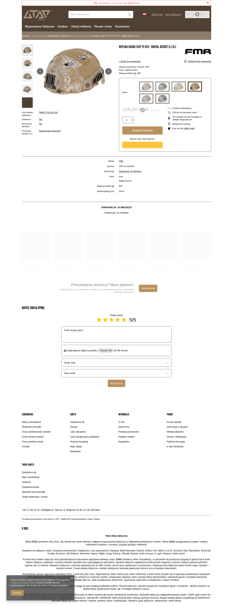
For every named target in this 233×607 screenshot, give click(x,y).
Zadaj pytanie (148, 288)
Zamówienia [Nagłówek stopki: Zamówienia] (27, 414)
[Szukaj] (129, 14)
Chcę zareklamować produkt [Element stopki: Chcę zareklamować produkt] (36, 431)
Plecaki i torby (103, 26)
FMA (121, 161)
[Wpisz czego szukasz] (100, 14)
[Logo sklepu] (38, 14)
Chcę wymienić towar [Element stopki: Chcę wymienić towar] (32, 441)
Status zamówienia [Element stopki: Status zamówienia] (31, 422)
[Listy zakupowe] (174, 14)
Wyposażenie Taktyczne (40, 26)
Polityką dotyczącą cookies (23, 582)
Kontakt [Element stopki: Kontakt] (25, 446)
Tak (40, 119)
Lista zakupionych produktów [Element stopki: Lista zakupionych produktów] (84, 436)
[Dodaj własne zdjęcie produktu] (119, 350)
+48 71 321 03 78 (30, 510)
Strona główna (39, 36)
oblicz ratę (189, 128)
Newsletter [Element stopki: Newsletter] (75, 451)
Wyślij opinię (116, 383)
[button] (40, 71)
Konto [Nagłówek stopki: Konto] (73, 414)
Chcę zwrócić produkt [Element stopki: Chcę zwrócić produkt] (33, 436)
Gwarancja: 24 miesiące (130, 171)
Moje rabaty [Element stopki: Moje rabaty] (76, 446)
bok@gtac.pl (47, 510)
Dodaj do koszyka (142, 130)
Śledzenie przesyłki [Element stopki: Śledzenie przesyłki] (31, 427)
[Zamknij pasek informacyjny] (208, 3)
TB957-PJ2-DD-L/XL (48, 112)
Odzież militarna (81, 26)
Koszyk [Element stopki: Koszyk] (74, 427)
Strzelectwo (122, 26)
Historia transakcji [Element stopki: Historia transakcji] (79, 441)
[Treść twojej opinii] (116, 334)
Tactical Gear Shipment (50, 131)
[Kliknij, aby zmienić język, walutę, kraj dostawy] (146, 14)
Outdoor (63, 26)
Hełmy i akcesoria (82, 36)
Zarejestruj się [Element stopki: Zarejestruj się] (77, 422)
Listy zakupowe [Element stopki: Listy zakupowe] (78, 431)
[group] (74, 71)
